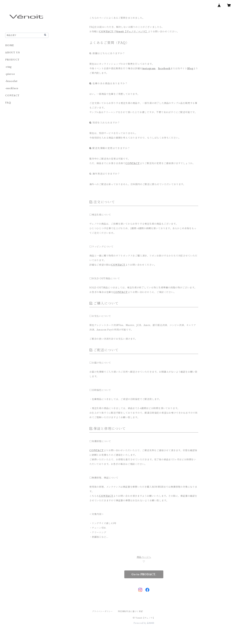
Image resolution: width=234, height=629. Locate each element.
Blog (190, 68)
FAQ (8, 102)
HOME (9, 45)
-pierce (10, 74)
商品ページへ (144, 557)
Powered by (144, 623)
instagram (149, 68)
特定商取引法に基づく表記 (130, 611)
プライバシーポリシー (102, 611)
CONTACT (132, 163)
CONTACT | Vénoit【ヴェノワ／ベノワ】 (123, 31)
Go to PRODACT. (143, 574)
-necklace (11, 88)
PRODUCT (12, 59)
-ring (8, 66)
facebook (164, 68)
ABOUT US (12, 52)
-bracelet (11, 81)
